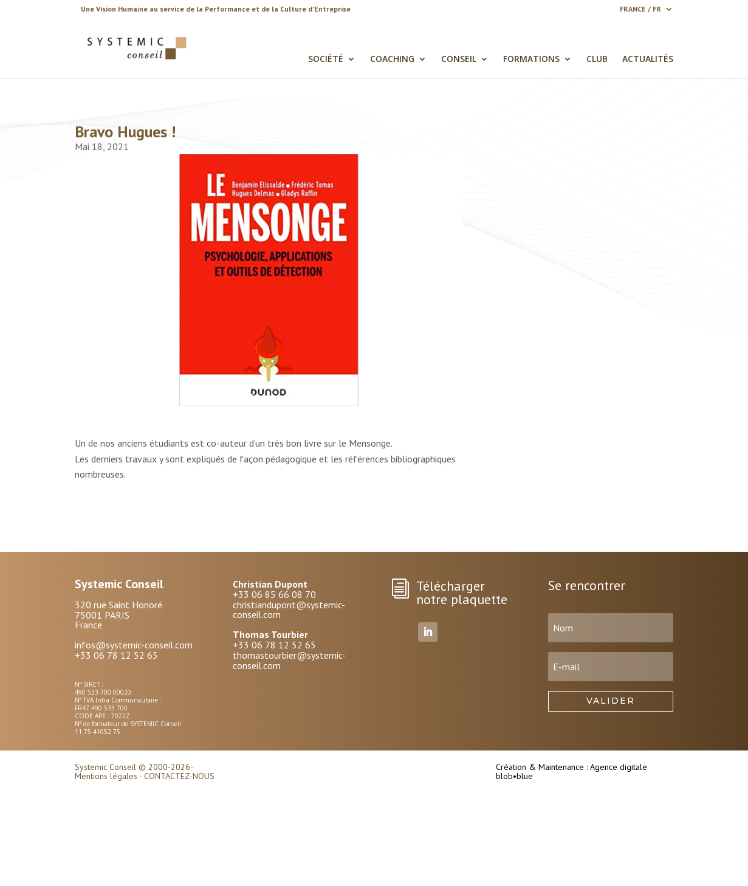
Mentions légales (106, 776)
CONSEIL (458, 59)
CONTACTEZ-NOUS (179, 776)
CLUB (597, 59)
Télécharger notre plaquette (461, 592)
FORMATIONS (531, 59)
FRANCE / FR (640, 9)
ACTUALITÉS (647, 59)
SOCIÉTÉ (325, 59)
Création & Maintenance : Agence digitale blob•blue (571, 771)
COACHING (392, 59)
